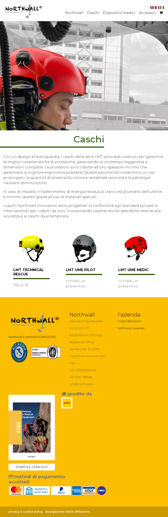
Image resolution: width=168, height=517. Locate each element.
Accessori (147, 13)
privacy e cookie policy (26, 511)
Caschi (93, 13)
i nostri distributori (130, 321)
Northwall (74, 13)
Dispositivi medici (119, 13)
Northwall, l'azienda (131, 328)
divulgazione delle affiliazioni (67, 511)
